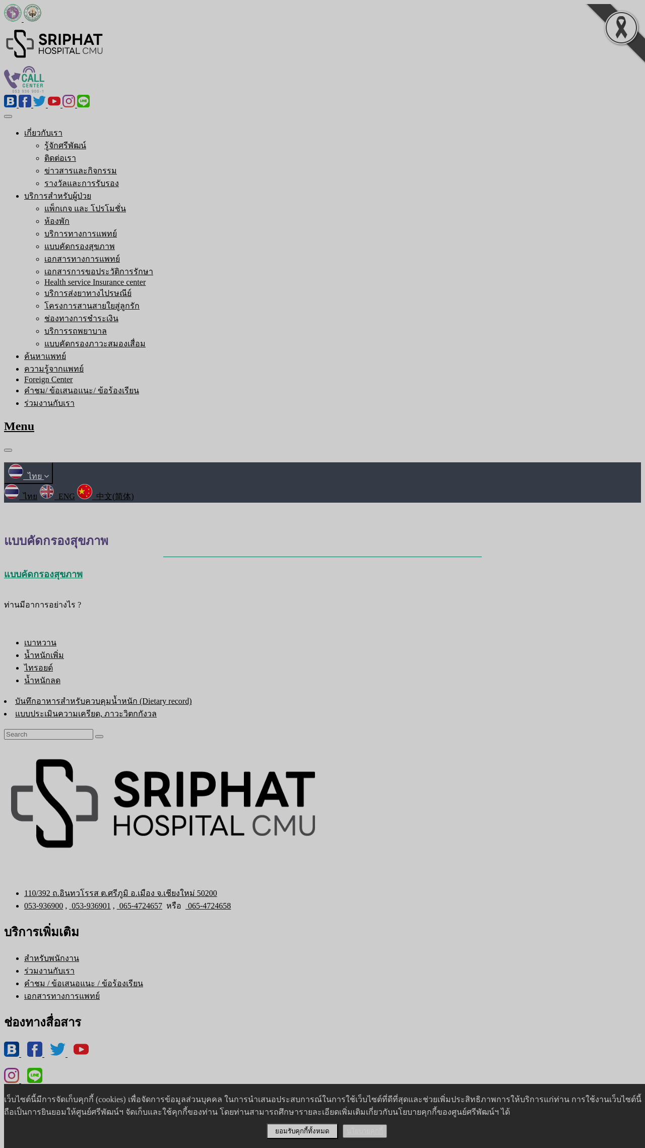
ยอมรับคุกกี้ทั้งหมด (302, 1131)
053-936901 (89, 905)
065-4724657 (139, 905)
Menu (19, 426)
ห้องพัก (57, 221)
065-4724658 (208, 905)
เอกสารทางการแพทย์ (82, 259)
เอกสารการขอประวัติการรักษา (98, 271)
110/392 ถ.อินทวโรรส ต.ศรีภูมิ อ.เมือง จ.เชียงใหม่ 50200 (120, 893)
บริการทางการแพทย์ (80, 233)
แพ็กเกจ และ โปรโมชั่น (85, 208)
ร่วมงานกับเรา (49, 403)
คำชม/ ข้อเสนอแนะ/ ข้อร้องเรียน (81, 390)
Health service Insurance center (95, 282)
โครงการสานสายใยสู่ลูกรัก (92, 305)
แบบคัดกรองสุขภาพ (79, 246)
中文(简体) (105, 496)
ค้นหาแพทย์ (45, 356)
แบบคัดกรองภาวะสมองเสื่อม (95, 343)
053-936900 (43, 905)
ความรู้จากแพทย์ (54, 369)
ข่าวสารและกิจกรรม (80, 170)
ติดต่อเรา (60, 158)
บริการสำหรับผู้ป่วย (57, 196)
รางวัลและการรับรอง (81, 183)
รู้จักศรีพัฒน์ (65, 145)
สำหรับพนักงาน (51, 958)
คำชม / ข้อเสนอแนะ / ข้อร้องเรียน (83, 983)
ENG (57, 496)
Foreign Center (48, 379)
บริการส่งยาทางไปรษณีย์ (88, 293)
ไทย (28, 476)
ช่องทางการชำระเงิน (81, 318)
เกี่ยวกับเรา (43, 133)
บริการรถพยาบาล (75, 331)
